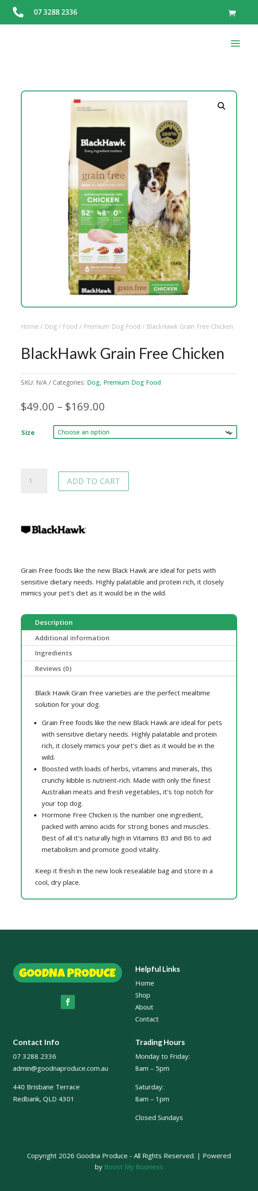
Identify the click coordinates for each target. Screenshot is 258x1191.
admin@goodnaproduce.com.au (60, 1068)
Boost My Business (133, 1166)
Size (28, 432)
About (144, 1006)
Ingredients (53, 652)
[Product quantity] (34, 481)
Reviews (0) (53, 668)
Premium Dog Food (112, 326)
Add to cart (93, 481)
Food (70, 326)
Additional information (72, 637)
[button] (222, 106)
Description (54, 622)
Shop (142, 994)
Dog (50, 326)
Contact (147, 1018)
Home (30, 326)
